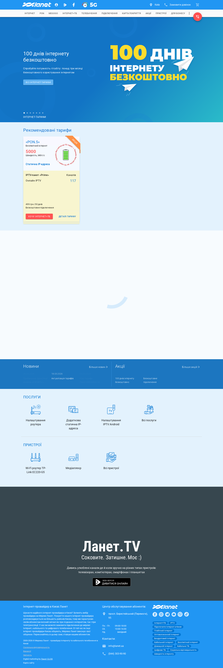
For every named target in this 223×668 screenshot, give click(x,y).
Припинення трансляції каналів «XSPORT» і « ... (35, 380)
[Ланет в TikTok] (186, 614)
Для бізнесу (178, 13)
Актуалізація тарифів (62, 378)
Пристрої (161, 13)
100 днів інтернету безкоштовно (124, 380)
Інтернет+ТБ (70, 13)
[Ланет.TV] (65, 5)
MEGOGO (53, 13)
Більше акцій (191, 367)
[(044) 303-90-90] (197, 16)
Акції (148, 13)
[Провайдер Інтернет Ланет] (168, 606)
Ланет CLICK (47, 659)
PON (42, 13)
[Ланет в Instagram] (161, 614)
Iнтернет (30, 13)
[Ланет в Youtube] (173, 614)
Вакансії (27, 651)
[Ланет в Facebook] (154, 614)
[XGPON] (89, 5)
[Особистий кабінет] (56, 5)
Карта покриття (131, 13)
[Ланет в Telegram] (167, 614)
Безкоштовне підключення (150, 380)
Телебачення (89, 13)
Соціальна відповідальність (36, 647)
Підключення (110, 13)
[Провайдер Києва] (36, 5)
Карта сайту (28, 663)
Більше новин (98, 367)
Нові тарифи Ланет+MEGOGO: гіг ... (91, 380)
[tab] (29, 13)
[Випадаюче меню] (189, 13)
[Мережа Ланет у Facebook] (73, 5)
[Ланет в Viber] (180, 614)
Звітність (27, 655)
